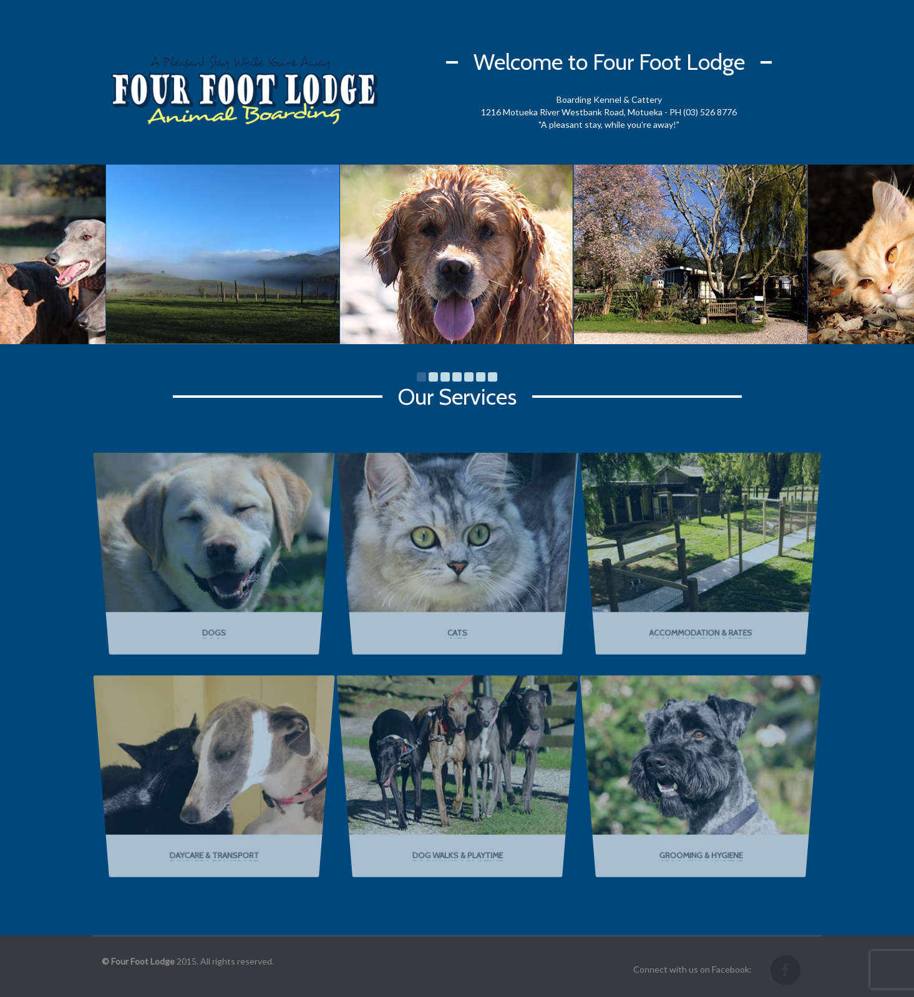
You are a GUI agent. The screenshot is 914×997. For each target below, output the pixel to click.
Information (633, 25)
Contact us (774, 25)
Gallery (707, 25)
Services (554, 25)
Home (427, 25)
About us (485, 25)
